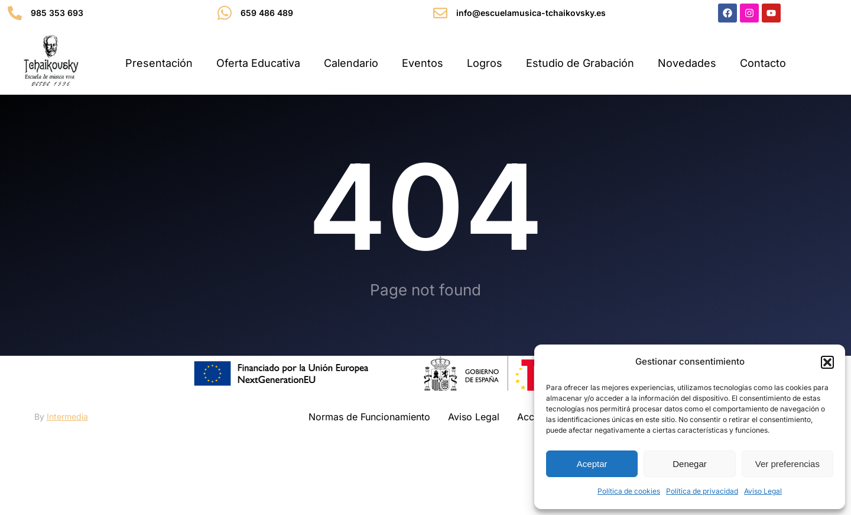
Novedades (687, 63)
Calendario (351, 63)
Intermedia (67, 453)
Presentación (159, 63)
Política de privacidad (702, 491)
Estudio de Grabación (580, 63)
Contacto (763, 63)
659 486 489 (267, 13)
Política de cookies (628, 491)
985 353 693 (57, 13)
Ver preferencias (787, 464)
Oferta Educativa (258, 63)
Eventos (422, 63)
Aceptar (592, 464)
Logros (484, 63)
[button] (827, 362)
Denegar (690, 464)
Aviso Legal (763, 491)
